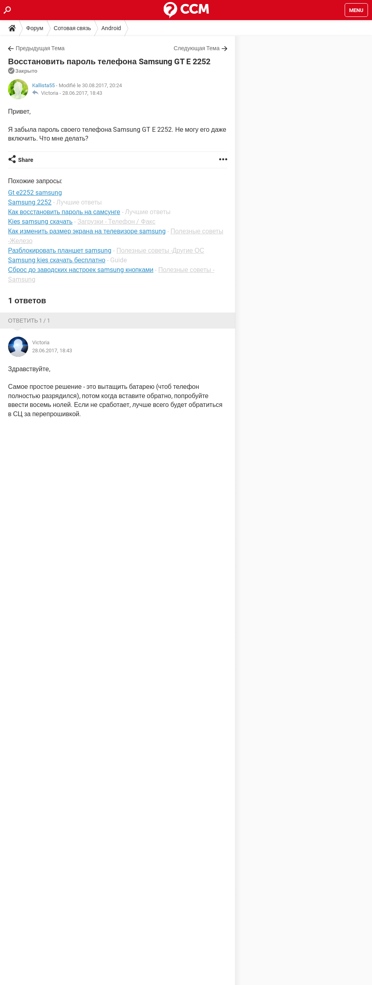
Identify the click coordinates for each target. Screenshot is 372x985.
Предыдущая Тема (40, 48)
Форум (34, 28)
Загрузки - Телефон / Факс (116, 221)
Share (25, 160)
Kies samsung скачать (40, 221)
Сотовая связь (72, 28)
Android (111, 28)
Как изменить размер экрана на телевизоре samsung (87, 231)
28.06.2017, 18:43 (82, 93)
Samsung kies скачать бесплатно (56, 260)
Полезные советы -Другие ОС (160, 250)
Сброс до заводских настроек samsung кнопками (80, 270)
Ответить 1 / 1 (29, 320)
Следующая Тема (197, 48)
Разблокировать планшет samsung (59, 250)
